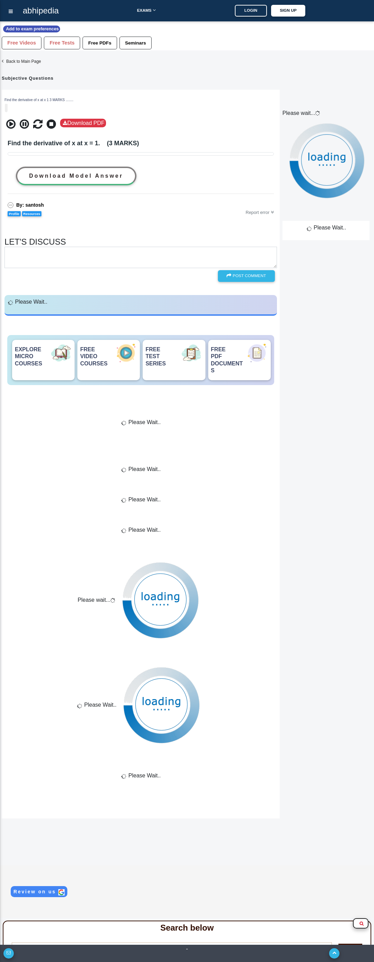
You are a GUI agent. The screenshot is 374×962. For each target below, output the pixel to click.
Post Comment (246, 275)
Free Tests (67, 42)
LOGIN (255, 10)
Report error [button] (260, 212)
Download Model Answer (76, 176)
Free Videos (23, 42)
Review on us (39, 892)
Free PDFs (108, 42)
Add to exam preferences (33, 28)
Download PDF (84, 123)
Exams (141, 10)
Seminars (146, 42)
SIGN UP (292, 10)
